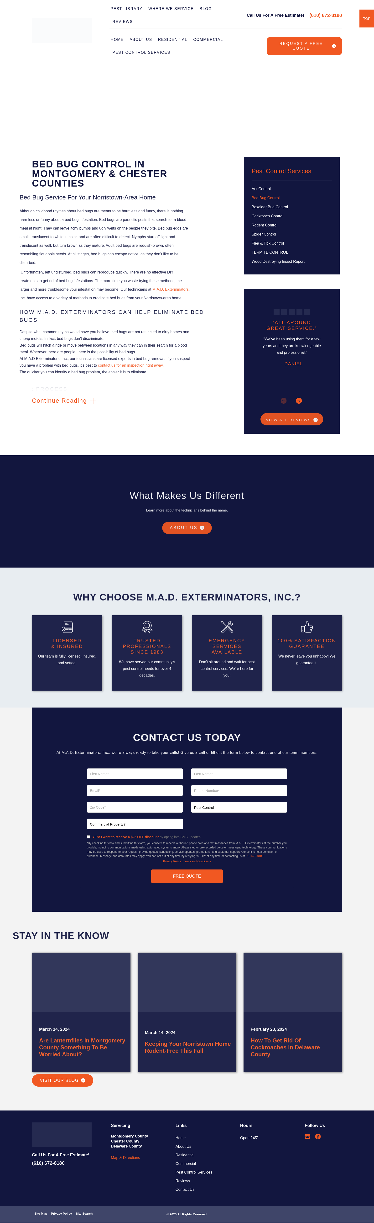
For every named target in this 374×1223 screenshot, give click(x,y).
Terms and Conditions (197, 861)
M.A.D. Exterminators (30, 289)
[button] (64, 401)
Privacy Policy (172, 861)
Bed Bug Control (266, 198)
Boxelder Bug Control (270, 207)
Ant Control (261, 189)
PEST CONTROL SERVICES (143, 52)
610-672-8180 (255, 856)
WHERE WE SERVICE (171, 9)
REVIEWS (123, 22)
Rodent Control (264, 225)
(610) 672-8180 (325, 15)
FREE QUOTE (187, 876)
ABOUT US (141, 40)
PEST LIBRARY (126, 9)
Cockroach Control (267, 216)
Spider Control (264, 234)
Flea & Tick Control (268, 243)
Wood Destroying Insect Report (278, 261)
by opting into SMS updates (146, 837)
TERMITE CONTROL (270, 252)
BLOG (206, 9)
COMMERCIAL (208, 40)
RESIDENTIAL (172, 40)
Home (117, 40)
